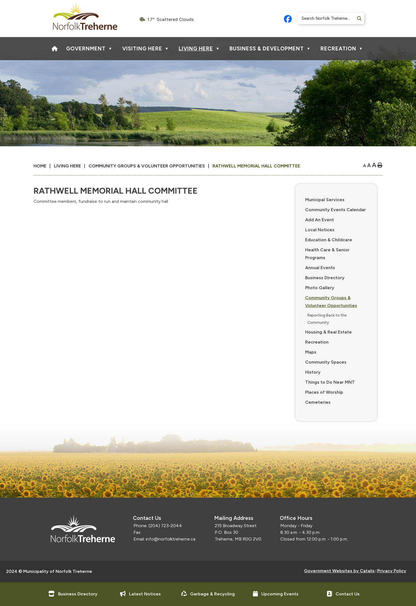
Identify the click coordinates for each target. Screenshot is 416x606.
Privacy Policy (391, 570)
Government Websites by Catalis (339, 570)
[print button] (379, 166)
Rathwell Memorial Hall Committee (256, 166)
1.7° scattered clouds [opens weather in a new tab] (170, 19)
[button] (359, 18)
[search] (329, 18)
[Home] (54, 48)
